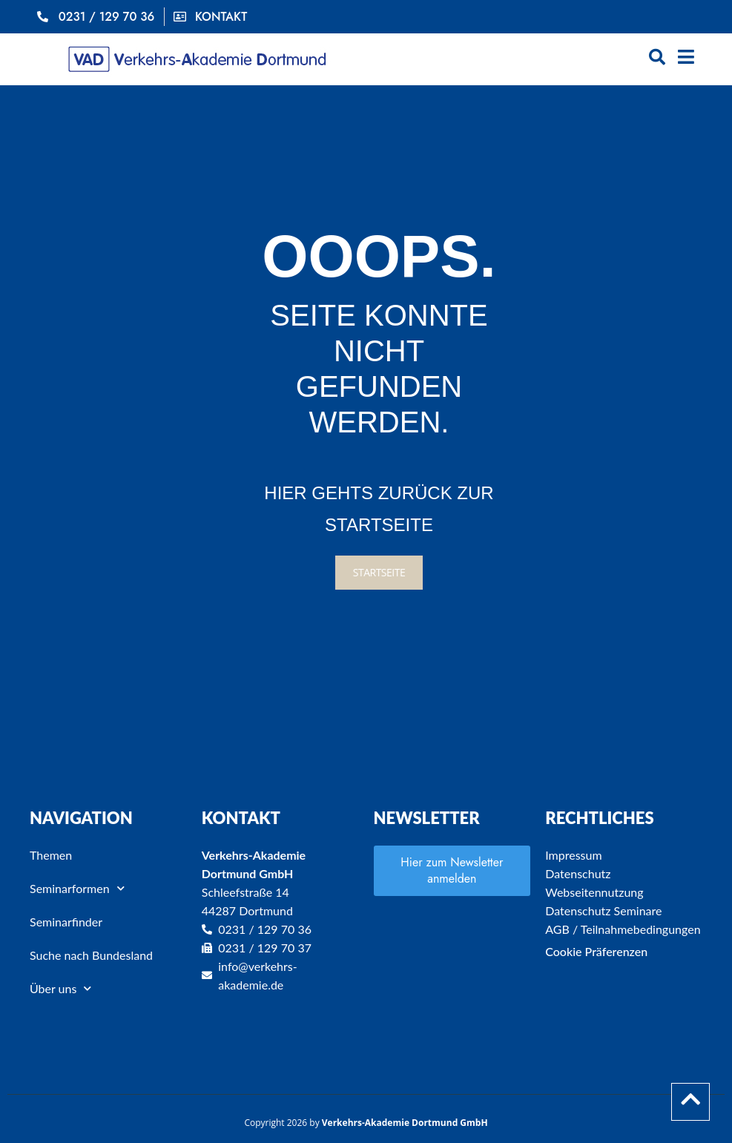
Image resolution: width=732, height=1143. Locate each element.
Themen (51, 855)
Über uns (60, 988)
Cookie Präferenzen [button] (596, 951)
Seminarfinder (66, 922)
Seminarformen (77, 888)
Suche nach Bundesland (91, 955)
